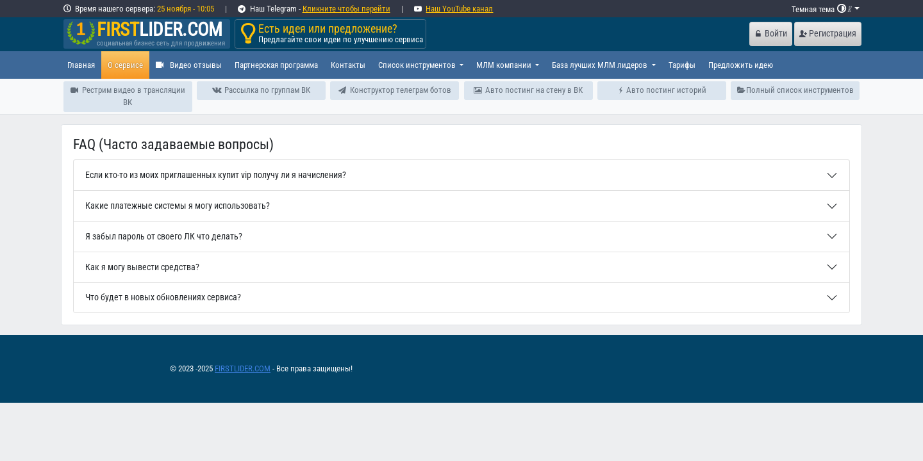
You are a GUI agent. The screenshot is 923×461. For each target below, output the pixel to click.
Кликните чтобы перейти (346, 8)
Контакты (348, 65)
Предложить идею (740, 65)
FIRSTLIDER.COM (242, 368)
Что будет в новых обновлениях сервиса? (163, 297)
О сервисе (125, 65)
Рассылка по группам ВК (261, 90)
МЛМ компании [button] (504, 65)
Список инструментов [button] (418, 65)
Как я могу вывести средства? (142, 267)
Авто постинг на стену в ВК (528, 90)
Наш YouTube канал (459, 8)
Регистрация (827, 33)
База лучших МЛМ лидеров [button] (600, 65)
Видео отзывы (189, 65)
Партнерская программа (276, 65)
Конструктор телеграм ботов (394, 90)
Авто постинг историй (662, 90)
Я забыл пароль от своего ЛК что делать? (163, 236)
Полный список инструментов (795, 90)
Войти (771, 33)
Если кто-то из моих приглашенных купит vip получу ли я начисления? (215, 175)
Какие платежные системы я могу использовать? (177, 205)
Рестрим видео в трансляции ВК (128, 96)
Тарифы (682, 65)
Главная (81, 65)
